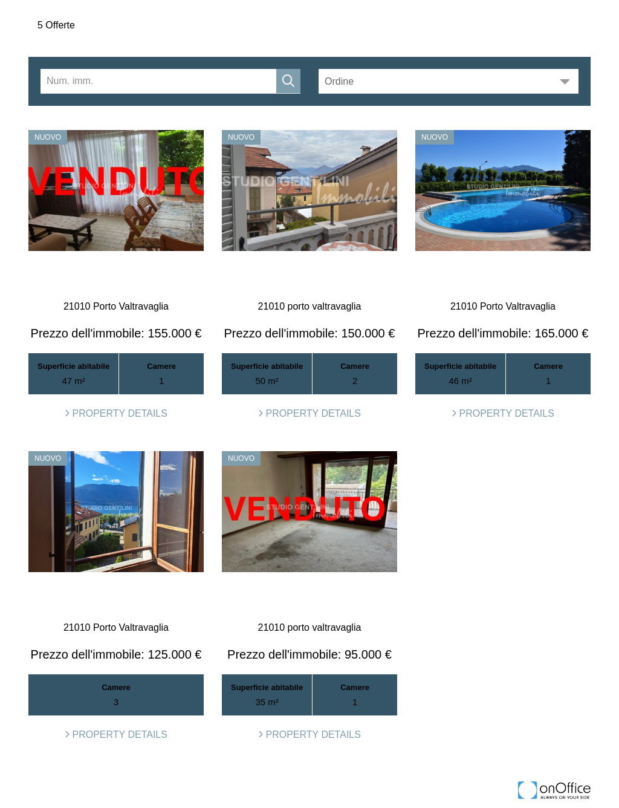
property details (116, 413)
